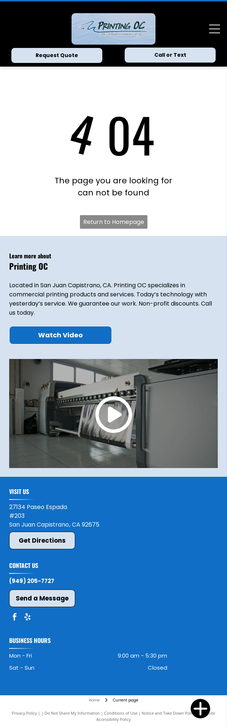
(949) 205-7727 (31, 581)
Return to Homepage (113, 222)
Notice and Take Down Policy (169, 713)
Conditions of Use (121, 713)
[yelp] (27, 617)
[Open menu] (214, 28)
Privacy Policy (24, 713)
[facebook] (14, 617)
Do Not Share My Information (72, 713)
